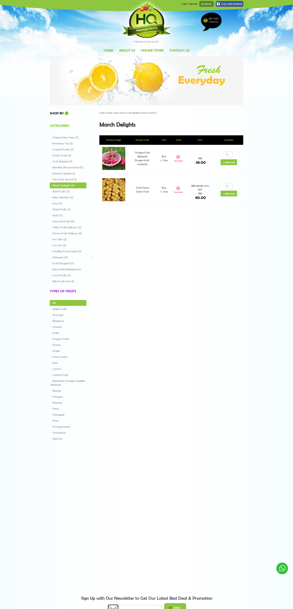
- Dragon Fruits (60, 338)
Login (184, 3)
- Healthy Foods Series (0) (66, 251)
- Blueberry (57, 320)
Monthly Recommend (129, 113)
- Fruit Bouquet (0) (62, 263)
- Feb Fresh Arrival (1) (63, 179)
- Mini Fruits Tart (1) (62, 281)
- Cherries (56, 326)
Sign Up (193, 3)
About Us (127, 50)
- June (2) (56, 203)
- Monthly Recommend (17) (67, 167)
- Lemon (56, 368)
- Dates (55, 332)
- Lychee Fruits (59, 374)
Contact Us (179, 50)
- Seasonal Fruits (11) (62, 221)
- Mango (56, 390)
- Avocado (57, 314)
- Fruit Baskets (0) (61, 161)
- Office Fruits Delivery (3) (66, 227)
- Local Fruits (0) (61, 275)
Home (108, 50)
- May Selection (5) (62, 197)
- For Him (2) (59, 239)
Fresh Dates (142, 187)
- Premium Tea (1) (62, 143)
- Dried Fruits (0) (61, 209)
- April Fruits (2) (60, 191)
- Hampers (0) (59, 257)
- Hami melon (59, 356)
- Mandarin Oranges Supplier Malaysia (68, 382)
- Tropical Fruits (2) (62, 149)
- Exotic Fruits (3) (61, 155)
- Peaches (56, 402)
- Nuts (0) (57, 215)
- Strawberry (58, 432)
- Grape (55, 350)
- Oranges (57, 396)
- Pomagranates (60, 426)
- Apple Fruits (59, 308)
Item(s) (213, 21)
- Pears (55, 408)
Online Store (152, 50)
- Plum (55, 420)
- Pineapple (57, 414)
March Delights (149, 113)
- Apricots (56, 438)
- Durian (56, 344)
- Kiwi (54, 362)
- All (53, 302)
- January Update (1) (63, 173)
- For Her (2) (58, 245)
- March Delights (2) (62, 185)
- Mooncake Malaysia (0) (66, 269)
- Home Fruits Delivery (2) (66, 233)
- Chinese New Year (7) (64, 137)
